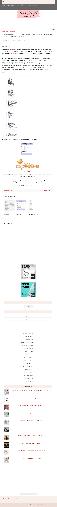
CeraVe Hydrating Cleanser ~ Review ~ (31, 413)
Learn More (26, 8)
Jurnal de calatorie (28, 366)
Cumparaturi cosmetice (28, 345)
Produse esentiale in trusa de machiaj (31, 428)
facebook (13, 182)
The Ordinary (28, 336)
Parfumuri (28, 328)
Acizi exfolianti (28, 372)
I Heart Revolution (28, 375)
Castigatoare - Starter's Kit (19, 213)
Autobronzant (28, 360)
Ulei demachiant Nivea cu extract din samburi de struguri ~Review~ (31, 390)
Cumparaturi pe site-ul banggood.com (31, 405)
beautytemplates (36, 504)
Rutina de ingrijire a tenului (28, 342)
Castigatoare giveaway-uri (7, 213)
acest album (21, 62)
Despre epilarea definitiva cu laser (31, 458)
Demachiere (28, 363)
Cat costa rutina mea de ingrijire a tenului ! (31, 420)
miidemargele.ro (15, 51)
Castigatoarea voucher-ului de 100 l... (33, 214)
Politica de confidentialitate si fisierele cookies (16, 498)
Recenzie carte (28, 331)
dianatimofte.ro (7, 40)
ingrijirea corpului (28, 325)
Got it (33, 8)
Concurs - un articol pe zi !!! (31, 398)
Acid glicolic (28, 369)
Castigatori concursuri (8, 32)
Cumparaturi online (28, 348)
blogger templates (51, 504)
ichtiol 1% (28, 381)
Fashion (28, 322)
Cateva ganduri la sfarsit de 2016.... (31, 443)
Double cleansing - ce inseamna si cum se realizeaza (31, 450)
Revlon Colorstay (28, 378)
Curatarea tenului (28, 339)
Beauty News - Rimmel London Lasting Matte (31, 435)
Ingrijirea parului (28, 319)
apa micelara (28, 354)
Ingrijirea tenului (28, 316)
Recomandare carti (28, 333)
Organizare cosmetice (28, 351)
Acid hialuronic (28, 357)
